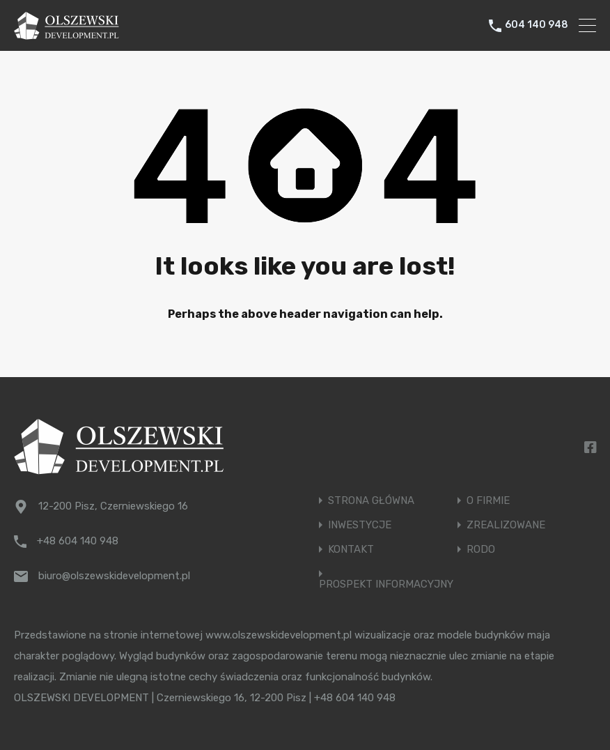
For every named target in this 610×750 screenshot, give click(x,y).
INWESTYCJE (359, 525)
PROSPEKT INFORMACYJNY (386, 584)
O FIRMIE (488, 501)
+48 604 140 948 (77, 541)
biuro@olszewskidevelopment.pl (114, 575)
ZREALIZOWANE (506, 525)
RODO (481, 549)
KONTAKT (351, 549)
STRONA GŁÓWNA (371, 501)
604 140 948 (536, 25)
